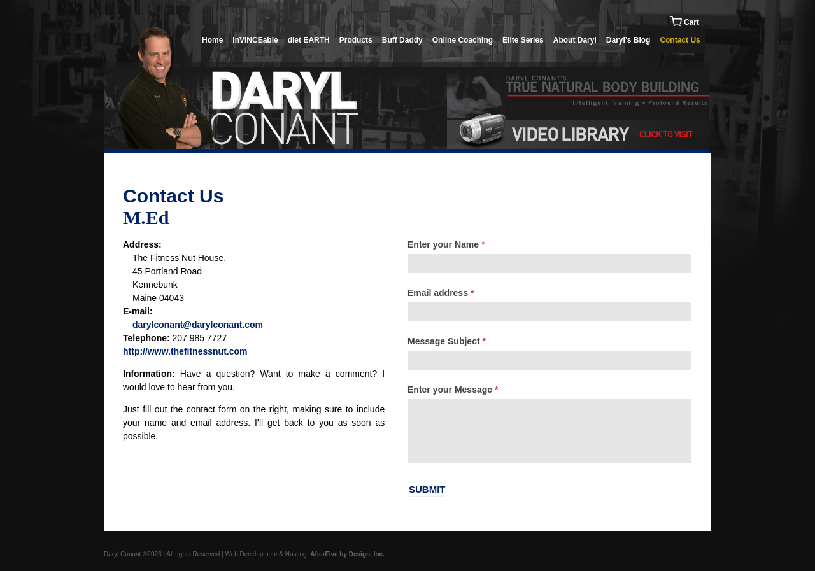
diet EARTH (309, 40)
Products (355, 40)
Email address (441, 293)
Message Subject (447, 341)
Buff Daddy (402, 40)
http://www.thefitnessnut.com (185, 351)
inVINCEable (255, 40)
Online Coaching (462, 40)
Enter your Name (446, 244)
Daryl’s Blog (628, 40)
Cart (684, 22)
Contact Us (680, 40)
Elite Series (523, 40)
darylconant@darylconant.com (197, 325)
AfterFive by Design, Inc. (347, 554)
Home (212, 40)
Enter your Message (453, 389)
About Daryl (575, 40)
